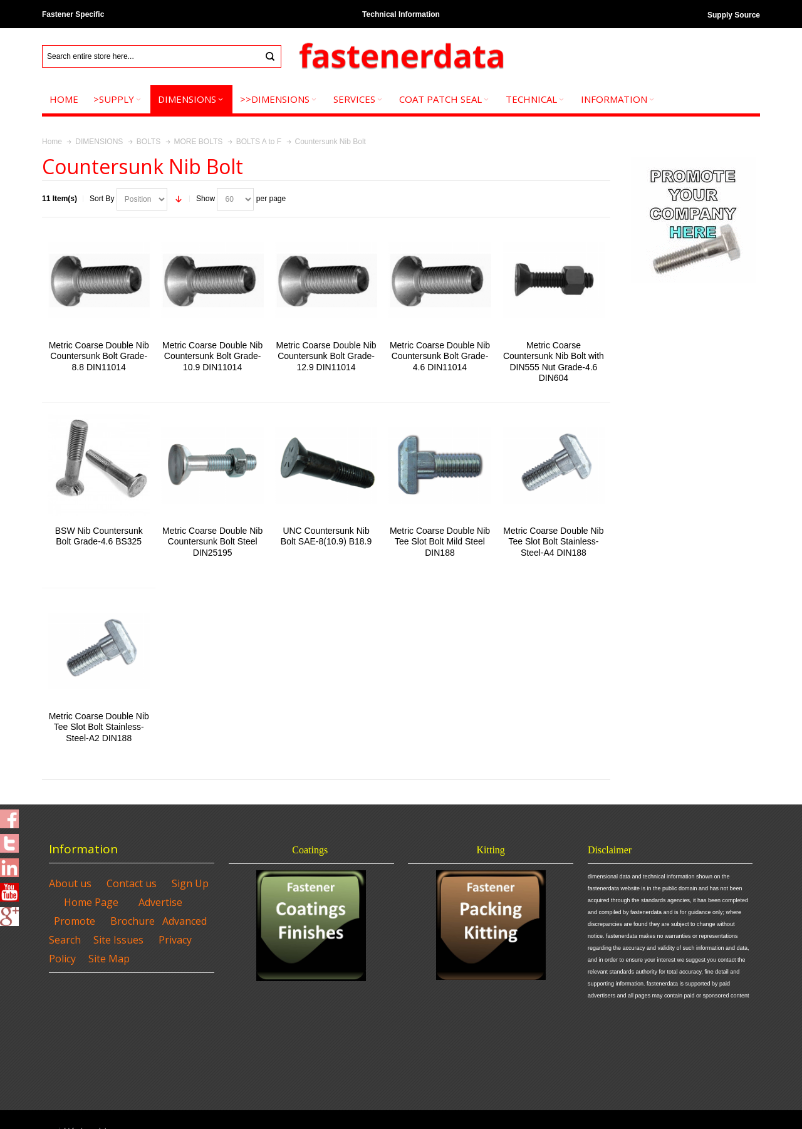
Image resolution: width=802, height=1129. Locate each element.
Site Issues (118, 940)
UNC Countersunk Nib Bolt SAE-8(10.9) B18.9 (326, 536)
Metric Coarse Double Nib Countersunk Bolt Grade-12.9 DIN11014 (326, 356)
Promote (74, 921)
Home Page (91, 902)
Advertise (160, 902)
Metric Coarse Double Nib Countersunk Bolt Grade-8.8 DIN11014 (99, 356)
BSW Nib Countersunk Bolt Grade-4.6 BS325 (99, 536)
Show (205, 198)
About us (70, 883)
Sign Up (190, 883)
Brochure (132, 921)
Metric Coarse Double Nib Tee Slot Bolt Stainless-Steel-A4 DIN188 (553, 541)
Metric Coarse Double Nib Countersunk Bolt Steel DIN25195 (212, 541)
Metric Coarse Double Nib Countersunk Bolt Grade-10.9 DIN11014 (212, 356)
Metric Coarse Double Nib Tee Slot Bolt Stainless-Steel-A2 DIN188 (99, 726)
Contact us (132, 883)
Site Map (109, 958)
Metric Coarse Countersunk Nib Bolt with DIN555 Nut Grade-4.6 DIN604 (553, 361)
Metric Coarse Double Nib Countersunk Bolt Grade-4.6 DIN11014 (440, 356)
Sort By (102, 198)
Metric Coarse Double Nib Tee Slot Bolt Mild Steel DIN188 (440, 541)
